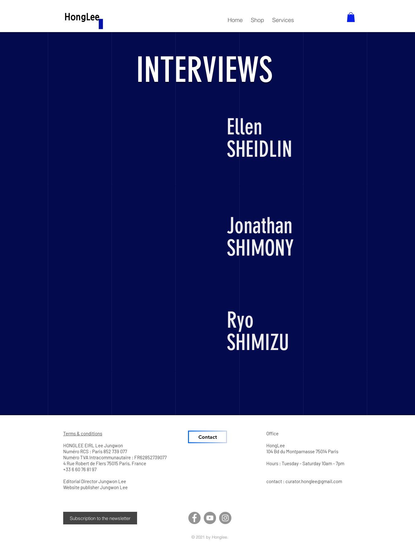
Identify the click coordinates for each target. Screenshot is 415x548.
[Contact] (207, 437)
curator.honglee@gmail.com (313, 481)
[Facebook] (194, 518)
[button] (257, 17)
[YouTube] (210, 518)
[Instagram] (225, 518)
